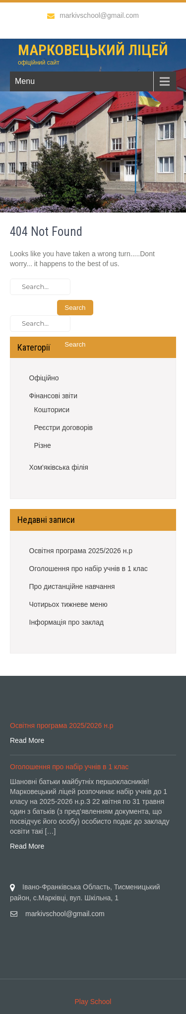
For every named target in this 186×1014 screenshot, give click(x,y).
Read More (27, 740)
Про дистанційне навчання (72, 586)
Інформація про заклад (66, 622)
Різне (42, 445)
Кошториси (52, 410)
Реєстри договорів (63, 428)
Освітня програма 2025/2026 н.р (81, 551)
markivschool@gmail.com (93, 15)
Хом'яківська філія (58, 467)
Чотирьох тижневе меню (68, 604)
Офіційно (44, 378)
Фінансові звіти (53, 396)
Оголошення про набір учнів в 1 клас (88, 569)
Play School (93, 1002)
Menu (25, 81)
